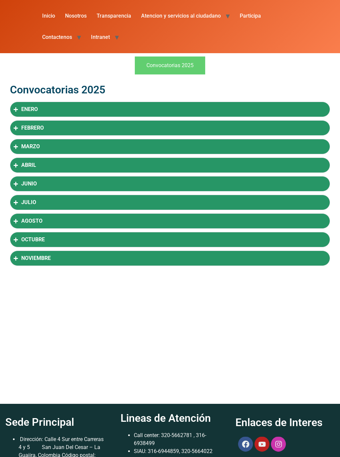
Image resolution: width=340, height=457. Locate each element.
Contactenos (57, 37)
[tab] (170, 65)
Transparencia (114, 16)
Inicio (48, 16)
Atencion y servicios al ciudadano (181, 16)
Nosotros (76, 16)
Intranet (100, 37)
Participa (250, 16)
